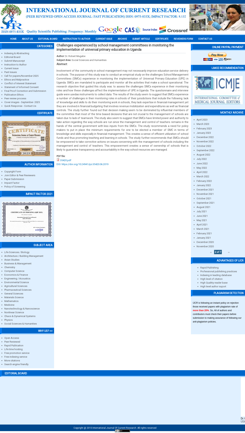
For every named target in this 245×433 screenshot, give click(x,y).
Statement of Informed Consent (21, 87)
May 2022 (202, 167)
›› (229, 252)
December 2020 (205, 242)
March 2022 (203, 176)
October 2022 (204, 146)
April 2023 (202, 119)
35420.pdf (65, 160)
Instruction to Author (15, 64)
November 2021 (205, 194)
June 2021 (202, 216)
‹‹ (211, 252)
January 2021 (204, 237)
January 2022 (204, 185)
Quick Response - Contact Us (20, 106)
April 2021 (202, 224)
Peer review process (15, 98)
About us (27, 39)
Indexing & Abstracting (16, 53)
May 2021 (202, 220)
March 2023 (203, 124)
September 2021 (205, 202)
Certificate (161, 39)
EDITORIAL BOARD (47, 39)
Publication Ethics (14, 94)
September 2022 (205, 150)
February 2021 (204, 233)
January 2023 (204, 132)
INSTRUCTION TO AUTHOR (76, 39)
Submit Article (141, 39)
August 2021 (203, 207)
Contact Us (205, 39)
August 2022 (203, 154)
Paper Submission (14, 179)
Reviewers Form (183, 39)
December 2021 (205, 189)
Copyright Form (12, 171)
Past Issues (10, 72)
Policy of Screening (14, 186)
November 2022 (205, 141)
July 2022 (202, 159)
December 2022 (205, 137)
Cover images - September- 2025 (22, 102)
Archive (122, 39)
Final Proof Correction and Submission (25, 90)
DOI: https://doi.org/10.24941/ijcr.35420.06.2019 (82, 164)
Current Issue (104, 39)
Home (13, 39)
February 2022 (204, 181)
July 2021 (202, 211)
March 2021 (203, 228)
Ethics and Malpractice (16, 79)
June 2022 (202, 163)
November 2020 (205, 246)
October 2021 (204, 198)
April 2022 (202, 172)
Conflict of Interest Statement (20, 83)
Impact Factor (11, 182)
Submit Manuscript (14, 60)
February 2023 (204, 128)
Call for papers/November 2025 (21, 75)
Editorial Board (12, 57)
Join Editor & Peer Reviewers (19, 175)
